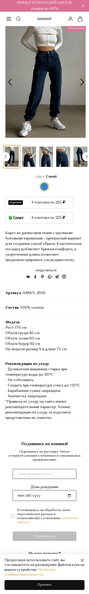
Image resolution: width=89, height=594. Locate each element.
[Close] (82, 560)
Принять (44, 585)
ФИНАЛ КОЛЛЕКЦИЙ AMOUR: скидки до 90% (44, 6)
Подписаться (44, 536)
